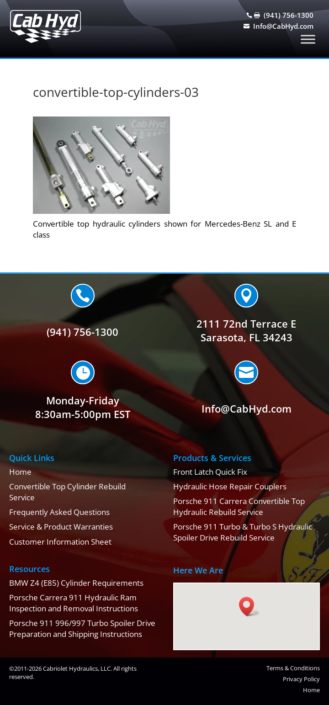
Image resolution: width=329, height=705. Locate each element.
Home (20, 471)
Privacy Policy (301, 679)
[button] (249, 606)
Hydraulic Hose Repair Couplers (230, 486)
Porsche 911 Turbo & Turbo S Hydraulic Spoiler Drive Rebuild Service (242, 532)
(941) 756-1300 (288, 15)
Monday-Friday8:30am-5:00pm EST (82, 407)
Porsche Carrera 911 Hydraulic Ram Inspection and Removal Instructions (73, 603)
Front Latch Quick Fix (210, 471)
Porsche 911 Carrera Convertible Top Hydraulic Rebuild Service (239, 506)
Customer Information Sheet (60, 541)
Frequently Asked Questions (59, 512)
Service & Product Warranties (61, 526)
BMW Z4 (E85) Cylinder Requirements (76, 583)
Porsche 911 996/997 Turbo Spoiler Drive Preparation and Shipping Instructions (82, 628)
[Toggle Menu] (308, 39)
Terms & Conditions (293, 668)
